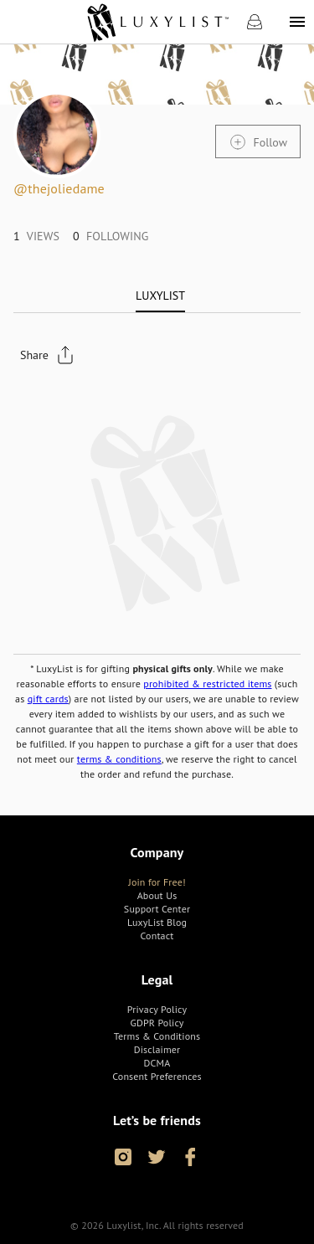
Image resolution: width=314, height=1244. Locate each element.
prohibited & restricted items (207, 683)
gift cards (48, 698)
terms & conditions (119, 759)
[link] (157, 22)
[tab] (160, 295)
